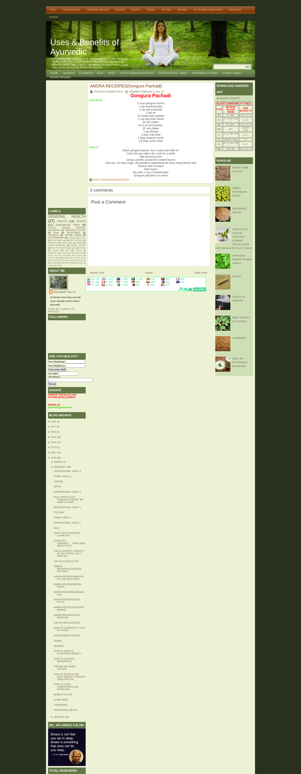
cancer (51, 265)
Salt (71, 260)
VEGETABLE (73, 232)
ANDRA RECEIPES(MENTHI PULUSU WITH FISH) (68, 577)
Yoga (63, 240)
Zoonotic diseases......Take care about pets (69, 543)
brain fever (78, 263)
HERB (79, 243)
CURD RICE (66, 253)
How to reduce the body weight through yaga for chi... (69, 676)
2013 (54, 447)
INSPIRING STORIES (205, 73)
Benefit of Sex (63, 694)
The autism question (67, 623)
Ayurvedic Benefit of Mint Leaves (242, 259)
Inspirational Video (67, 224)
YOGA (52, 9)
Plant (56, 232)
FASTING (79, 253)
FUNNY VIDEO (231, 73)
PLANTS (120, 9)
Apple (57, 486)
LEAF (100, 73)
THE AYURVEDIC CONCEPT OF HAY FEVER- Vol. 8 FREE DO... (69, 553)
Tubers (55, 250)
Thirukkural (81, 260)
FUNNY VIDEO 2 (62, 476)
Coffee (58, 481)
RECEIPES (235, 9)
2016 (54, 432)
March (58, 462)
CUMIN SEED (61, 699)
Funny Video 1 (62, 517)
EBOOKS (52, 243)
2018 (54, 421)
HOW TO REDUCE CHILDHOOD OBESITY (67, 652)
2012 (54, 452)
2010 (54, 457)
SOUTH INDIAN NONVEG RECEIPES (111, 180)
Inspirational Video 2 (67, 507)
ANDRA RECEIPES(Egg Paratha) (67, 616)
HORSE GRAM (73, 235)
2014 (54, 442)
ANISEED (59, 646)
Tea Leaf (59, 512)
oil (58, 265)
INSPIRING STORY (75, 230)
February (60, 467)
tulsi (67, 250)
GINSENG (68, 73)
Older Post (200, 272)
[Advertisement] (67, 144)
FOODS (53, 17)
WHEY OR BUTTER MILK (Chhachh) (67, 534)
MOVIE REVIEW (60, 77)
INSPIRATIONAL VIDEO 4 (67, 471)
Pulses (82, 248)
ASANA (78, 250)
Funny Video (67, 243)
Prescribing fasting (67, 635)
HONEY (51, 258)
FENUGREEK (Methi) (65, 710)
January (59, 717)
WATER (54, 263)
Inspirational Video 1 (67, 523)
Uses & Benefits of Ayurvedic (84, 47)
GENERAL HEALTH (98, 9)
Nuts (73, 248)
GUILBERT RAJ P (64, 292)
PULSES (166, 9)
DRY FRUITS (76, 240)
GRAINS (182, 9)
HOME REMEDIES (57, 245)
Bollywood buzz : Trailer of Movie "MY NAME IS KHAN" (68, 499)
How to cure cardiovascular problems (66, 687)
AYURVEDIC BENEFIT (228, 98)
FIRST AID (52, 255)
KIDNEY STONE (78, 245)
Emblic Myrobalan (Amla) (239, 192)
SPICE (54, 260)
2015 (54, 437)
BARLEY (236, 276)
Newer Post (97, 272)
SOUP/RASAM (55, 237)
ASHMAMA (52, 253)
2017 (54, 426)
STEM (63, 260)
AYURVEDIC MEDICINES (207, 9)
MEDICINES (64, 258)
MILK (56, 528)
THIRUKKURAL (71, 9)
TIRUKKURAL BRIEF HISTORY (65, 667)
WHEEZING (66, 263)
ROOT (112, 73)
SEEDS (151, 9)
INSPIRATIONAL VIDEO (173, 73)
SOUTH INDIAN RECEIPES (137, 73)
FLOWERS (86, 73)
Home (54, 73)
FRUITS (135, 9)
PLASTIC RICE (79, 258)
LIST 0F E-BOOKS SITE (66, 561)
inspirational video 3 (67, 492)
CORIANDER (61, 705)
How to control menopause (64, 660)
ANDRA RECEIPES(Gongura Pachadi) (67, 569)
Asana (57, 640)
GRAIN (72, 238)
